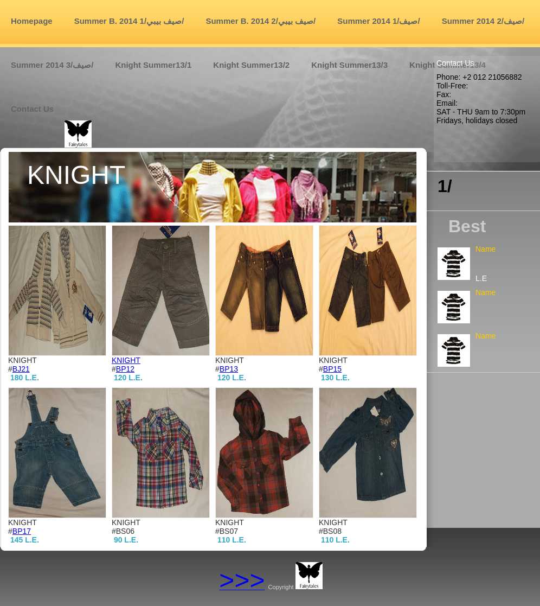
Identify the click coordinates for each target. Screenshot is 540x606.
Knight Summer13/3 (349, 64)
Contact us (32, 108)
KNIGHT (126, 360)
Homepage (32, 20)
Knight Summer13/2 (251, 64)
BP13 (229, 369)
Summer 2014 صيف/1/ (378, 20)
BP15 (332, 369)
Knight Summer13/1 (153, 64)
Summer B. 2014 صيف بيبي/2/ (260, 20)
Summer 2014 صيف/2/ (483, 20)
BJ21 (21, 369)
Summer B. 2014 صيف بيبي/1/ (129, 20)
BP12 (125, 369)
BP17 (21, 531)
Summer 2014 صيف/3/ (52, 64)
